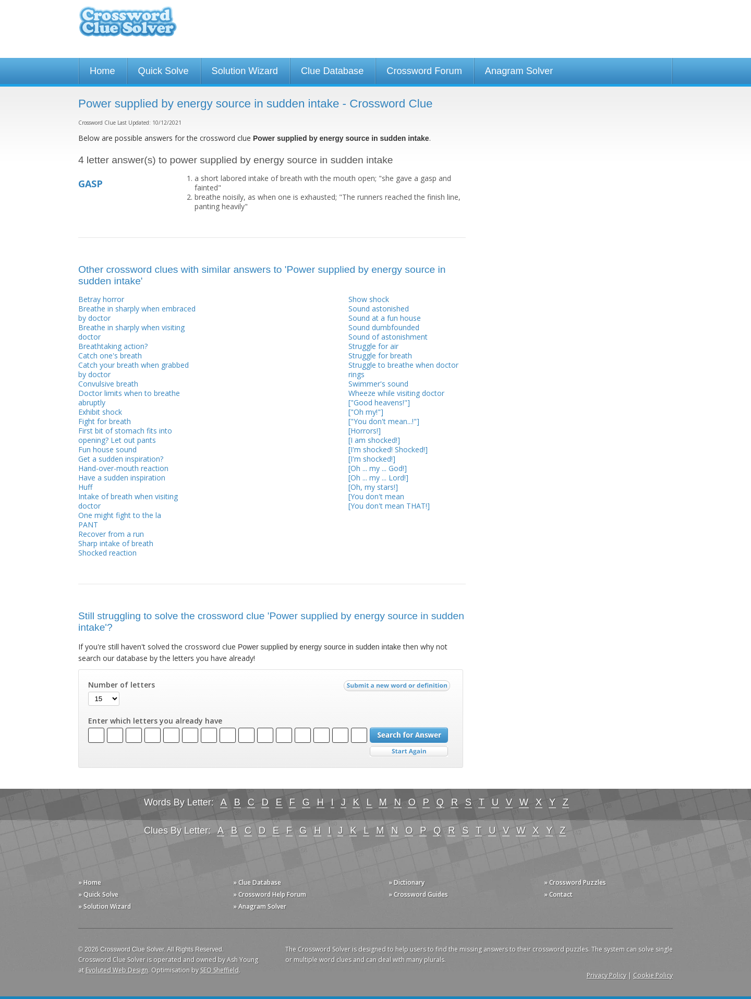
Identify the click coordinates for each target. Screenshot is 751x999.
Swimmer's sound (378, 384)
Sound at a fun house (384, 318)
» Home (89, 882)
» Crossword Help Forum (269, 894)
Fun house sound (107, 449)
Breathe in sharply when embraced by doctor (137, 313)
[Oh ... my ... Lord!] (378, 478)
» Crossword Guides (418, 894)
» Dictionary (407, 882)
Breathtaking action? (113, 346)
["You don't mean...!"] (383, 421)
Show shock (368, 299)
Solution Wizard (245, 71)
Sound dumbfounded (383, 327)
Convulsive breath (108, 384)
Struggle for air (373, 346)
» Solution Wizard (104, 906)
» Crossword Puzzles (575, 882)
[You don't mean (376, 496)
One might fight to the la (119, 515)
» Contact (558, 894)
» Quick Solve (98, 894)
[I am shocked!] (374, 440)
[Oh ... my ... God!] (377, 468)
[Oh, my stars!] (373, 487)
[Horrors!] (364, 431)
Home (102, 71)
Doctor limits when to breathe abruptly (129, 397)
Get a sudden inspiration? (120, 459)
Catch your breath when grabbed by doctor (133, 369)
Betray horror (101, 299)
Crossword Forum (424, 71)
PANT (88, 524)
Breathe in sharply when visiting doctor (131, 332)
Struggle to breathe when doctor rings (403, 369)
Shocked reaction (107, 553)
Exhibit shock (100, 412)
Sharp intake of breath (115, 543)
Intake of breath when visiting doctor (128, 501)
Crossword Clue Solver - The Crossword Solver (127, 26)
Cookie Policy (653, 975)
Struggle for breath (380, 355)
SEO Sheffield (219, 970)
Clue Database (332, 71)
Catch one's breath (110, 355)
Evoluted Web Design (117, 970)
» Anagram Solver (259, 906)
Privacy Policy (606, 975)
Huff (85, 487)
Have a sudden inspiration (121, 478)
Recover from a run (111, 534)
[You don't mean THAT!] (389, 506)
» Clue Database (257, 882)
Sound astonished (378, 309)
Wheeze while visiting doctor (396, 393)
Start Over (409, 751)
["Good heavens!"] (379, 402)
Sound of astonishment (388, 337)
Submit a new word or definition (398, 688)
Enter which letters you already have (155, 721)
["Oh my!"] (365, 412)
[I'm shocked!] (371, 459)
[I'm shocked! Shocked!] (388, 449)
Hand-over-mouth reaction (123, 468)
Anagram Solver (519, 71)
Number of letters (121, 685)
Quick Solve (163, 71)
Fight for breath (104, 421)
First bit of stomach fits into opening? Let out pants (125, 435)
